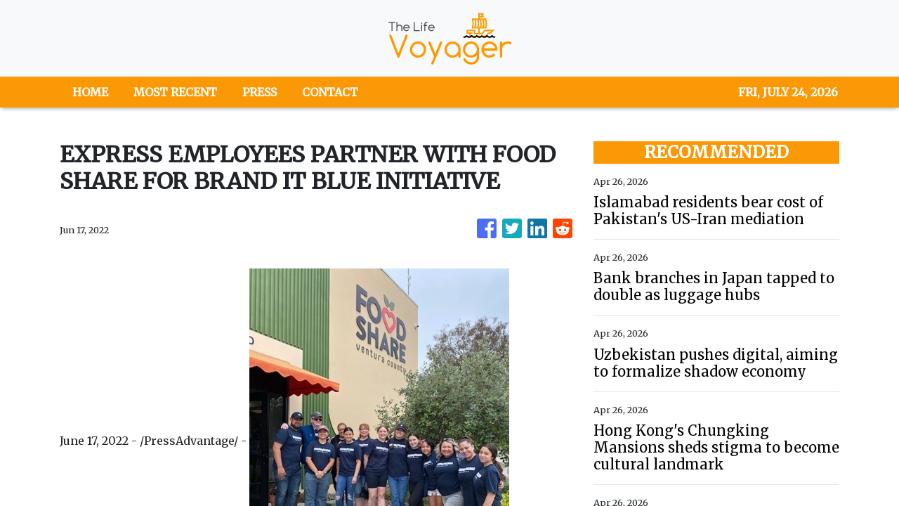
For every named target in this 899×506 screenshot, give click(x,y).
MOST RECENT (175, 92)
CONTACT (330, 92)
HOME (90, 92)
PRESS (259, 92)
